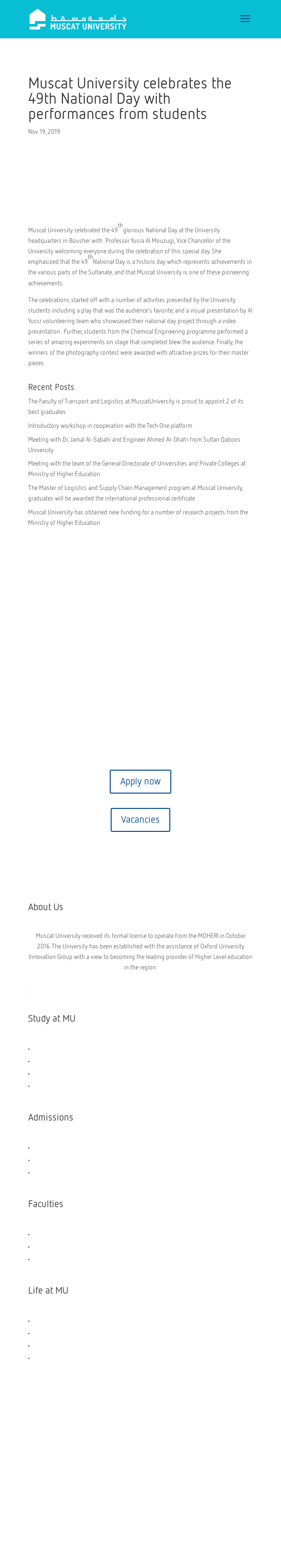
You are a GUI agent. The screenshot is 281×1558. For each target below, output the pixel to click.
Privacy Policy (212, 1446)
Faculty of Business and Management (81, 1246)
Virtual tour (140, 743)
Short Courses (52, 1086)
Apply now (140, 781)
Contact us (140, 705)
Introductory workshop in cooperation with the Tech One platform (110, 426)
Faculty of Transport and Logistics (76, 1259)
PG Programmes (54, 1073)
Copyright (72, 1446)
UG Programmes (54, 1061)
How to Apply (51, 1160)
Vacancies (140, 820)
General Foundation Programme (74, 1049)
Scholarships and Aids (62, 1147)
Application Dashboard (63, 1172)
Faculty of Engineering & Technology (81, 1234)
